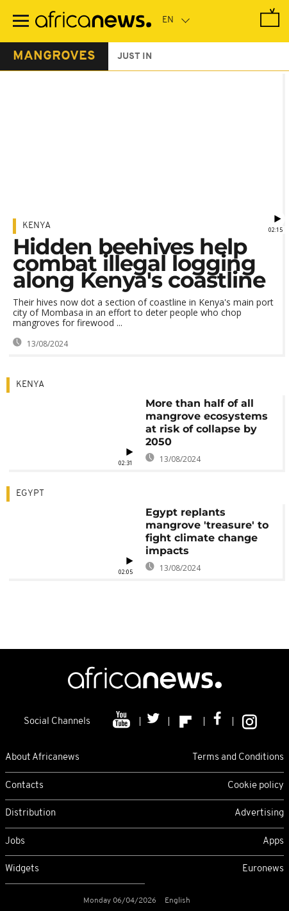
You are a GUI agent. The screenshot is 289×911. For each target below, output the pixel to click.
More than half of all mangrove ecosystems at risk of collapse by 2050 (206, 422)
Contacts (24, 786)
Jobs (15, 841)
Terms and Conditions (238, 757)
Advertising (259, 813)
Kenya (36, 226)
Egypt (30, 493)
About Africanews (42, 757)
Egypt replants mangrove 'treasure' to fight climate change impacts (206, 531)
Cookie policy (255, 786)
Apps (273, 841)
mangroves (54, 56)
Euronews (263, 869)
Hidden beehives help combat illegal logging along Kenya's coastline (139, 263)
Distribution (30, 813)
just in (134, 57)
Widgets (22, 869)
